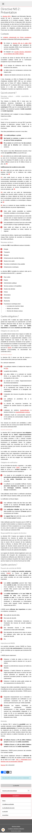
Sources (3, 765)
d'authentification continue (23, 412)
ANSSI (9, 573)
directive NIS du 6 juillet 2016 (22, 43)
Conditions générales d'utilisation (16, 828)
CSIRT (18, 467)
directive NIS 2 (7, 16)
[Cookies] (3, 830)
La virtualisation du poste (8, 807)
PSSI (6, 368)
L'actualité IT (16, 795)
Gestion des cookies (16, 831)
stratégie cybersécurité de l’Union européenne (17, 37)
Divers (3, 800)
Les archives (5, 815)
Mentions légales (16, 826)
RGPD (9, 347)
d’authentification (24, 410)
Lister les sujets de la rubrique (9, 790)
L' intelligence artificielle (8, 804)
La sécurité (16, 785)
